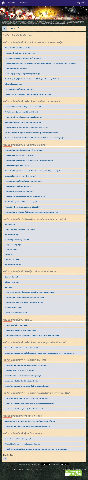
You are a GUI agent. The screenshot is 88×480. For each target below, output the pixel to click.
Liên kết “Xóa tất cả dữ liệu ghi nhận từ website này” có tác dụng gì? (29, 94)
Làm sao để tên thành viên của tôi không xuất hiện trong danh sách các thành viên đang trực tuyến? (40, 63)
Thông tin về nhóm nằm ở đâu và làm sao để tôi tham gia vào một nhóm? (30, 292)
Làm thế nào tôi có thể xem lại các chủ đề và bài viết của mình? (27, 386)
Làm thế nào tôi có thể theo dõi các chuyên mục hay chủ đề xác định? (29, 404)
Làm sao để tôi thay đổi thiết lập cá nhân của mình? (23, 107)
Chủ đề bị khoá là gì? (12, 259)
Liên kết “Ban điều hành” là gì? (16, 313)
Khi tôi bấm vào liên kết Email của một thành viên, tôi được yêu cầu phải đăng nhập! (34, 138)
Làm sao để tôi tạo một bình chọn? (17, 166)
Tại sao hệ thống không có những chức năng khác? (23, 444)
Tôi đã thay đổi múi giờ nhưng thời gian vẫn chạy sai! (23, 117)
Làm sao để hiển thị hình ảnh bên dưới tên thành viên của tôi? (26, 127)
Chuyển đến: (8, 455)
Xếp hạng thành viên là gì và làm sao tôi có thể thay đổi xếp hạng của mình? (32, 133)
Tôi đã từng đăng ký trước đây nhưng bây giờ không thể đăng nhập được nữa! (32, 79)
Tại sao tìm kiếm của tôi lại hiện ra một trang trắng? (23, 376)
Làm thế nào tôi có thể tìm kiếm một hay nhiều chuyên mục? (26, 365)
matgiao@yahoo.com (62, 23)
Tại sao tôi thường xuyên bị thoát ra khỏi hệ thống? (23, 58)
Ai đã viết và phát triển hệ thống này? (18, 439)
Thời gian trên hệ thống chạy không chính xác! (21, 112)
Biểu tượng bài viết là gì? (13, 264)
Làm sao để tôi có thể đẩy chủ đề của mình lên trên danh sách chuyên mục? (32, 212)
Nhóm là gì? (9, 287)
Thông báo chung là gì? (13, 245)
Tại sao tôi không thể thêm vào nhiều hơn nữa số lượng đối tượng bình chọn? (32, 171)
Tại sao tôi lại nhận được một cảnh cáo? (19, 191)
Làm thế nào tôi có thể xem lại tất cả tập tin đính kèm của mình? (27, 426)
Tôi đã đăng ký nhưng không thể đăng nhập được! (22, 74)
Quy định (33, 469)
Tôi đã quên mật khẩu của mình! (16, 68)
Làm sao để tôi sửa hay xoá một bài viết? (19, 155)
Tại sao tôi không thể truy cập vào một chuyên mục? (23, 181)
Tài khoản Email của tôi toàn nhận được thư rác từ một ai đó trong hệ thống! (32, 335)
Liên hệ (41, 469)
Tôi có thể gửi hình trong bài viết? (17, 240)
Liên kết (12, 3)
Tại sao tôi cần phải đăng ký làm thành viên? (20, 53)
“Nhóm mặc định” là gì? (13, 307)
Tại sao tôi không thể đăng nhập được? (18, 48)
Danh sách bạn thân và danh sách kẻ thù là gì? (21, 348)
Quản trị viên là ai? (11, 277)
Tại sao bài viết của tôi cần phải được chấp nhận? (22, 207)
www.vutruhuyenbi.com (63, 22)
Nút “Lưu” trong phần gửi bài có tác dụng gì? (21, 202)
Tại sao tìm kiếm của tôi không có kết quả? (20, 371)
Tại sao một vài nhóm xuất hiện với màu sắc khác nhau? (24, 302)
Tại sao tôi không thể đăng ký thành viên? (19, 89)
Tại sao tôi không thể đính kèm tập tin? (18, 186)
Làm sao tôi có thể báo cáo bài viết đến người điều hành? (25, 197)
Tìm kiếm (24, 3)
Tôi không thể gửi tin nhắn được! (16, 325)
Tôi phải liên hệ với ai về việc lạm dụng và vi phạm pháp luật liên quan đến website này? (36, 449)
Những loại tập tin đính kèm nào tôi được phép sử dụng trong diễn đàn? (30, 421)
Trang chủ (14, 28)
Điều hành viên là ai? (12, 282)
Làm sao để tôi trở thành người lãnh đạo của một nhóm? (25, 297)
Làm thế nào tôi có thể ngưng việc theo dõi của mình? (24, 409)
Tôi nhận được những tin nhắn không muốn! (20, 330)
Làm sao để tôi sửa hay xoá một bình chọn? (20, 176)
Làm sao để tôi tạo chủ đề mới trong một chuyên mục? (24, 150)
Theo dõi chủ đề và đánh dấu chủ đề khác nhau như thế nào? (26, 398)
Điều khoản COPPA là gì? (14, 84)
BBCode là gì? (10, 224)
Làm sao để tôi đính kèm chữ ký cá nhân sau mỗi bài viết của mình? (29, 160)
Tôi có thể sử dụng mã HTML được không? (20, 229)
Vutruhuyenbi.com (66, 469)
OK (5, 458)
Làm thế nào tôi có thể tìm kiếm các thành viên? (21, 381)
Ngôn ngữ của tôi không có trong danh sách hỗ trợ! (23, 122)
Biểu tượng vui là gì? (12, 234)
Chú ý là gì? (9, 254)
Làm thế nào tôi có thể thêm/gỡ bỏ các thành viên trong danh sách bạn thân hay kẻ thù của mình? (39, 353)
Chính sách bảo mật (20, 469)
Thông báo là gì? (11, 249)
